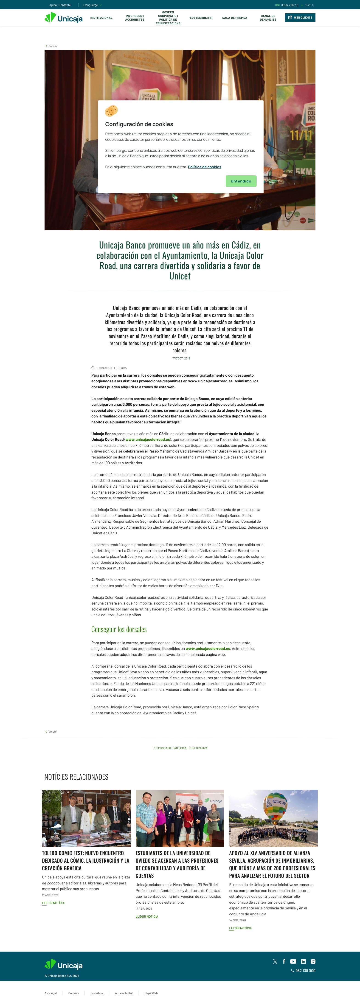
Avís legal (51, 993)
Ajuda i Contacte (60, 5)
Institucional (101, 17)
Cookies (73, 993)
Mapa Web (151, 993)
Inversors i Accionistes (134, 17)
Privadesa (96, 993)
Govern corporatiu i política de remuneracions (168, 17)
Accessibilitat (124, 993)
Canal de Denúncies (268, 17)
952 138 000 (303, 970)
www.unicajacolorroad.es (148, 439)
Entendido (241, 181)
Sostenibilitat (201, 17)
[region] (181, 146)
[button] (51, 46)
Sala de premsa (234, 17)
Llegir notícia (53, 903)
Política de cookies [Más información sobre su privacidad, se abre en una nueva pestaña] (204, 166)
